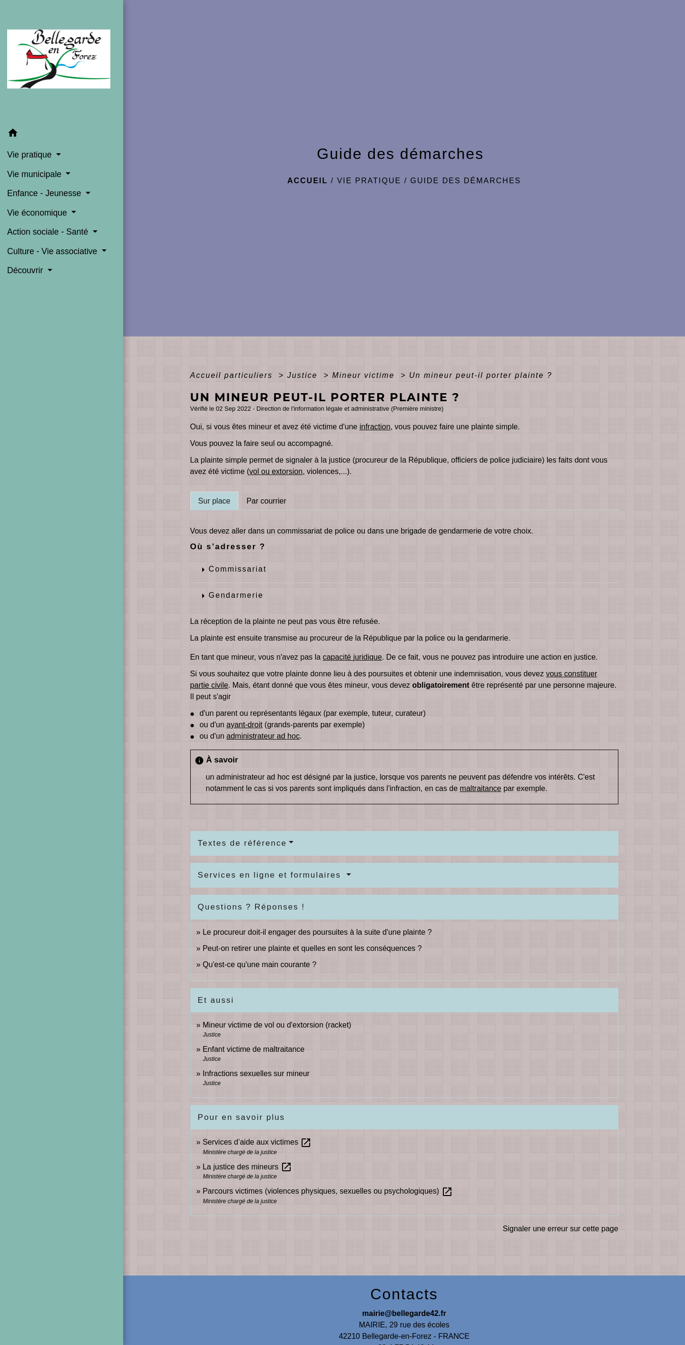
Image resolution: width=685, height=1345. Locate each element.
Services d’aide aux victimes (257, 1142)
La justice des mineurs (247, 1167)
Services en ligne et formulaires (271, 875)
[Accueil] (61, 62)
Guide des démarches (466, 181)
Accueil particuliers (233, 375)
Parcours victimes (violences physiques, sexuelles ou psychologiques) (328, 1191)
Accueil (307, 181)
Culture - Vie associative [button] (53, 251)
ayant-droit (244, 725)
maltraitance (480, 788)
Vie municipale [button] (35, 174)
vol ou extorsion (276, 471)
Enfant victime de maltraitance (253, 1049)
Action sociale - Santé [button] (48, 232)
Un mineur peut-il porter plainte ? (480, 375)
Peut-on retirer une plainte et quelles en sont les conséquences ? (312, 948)
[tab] (214, 501)
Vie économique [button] (38, 213)
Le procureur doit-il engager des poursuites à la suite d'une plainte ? (317, 932)
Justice (304, 375)
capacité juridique (352, 657)
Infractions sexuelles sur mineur (256, 1073)
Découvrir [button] (26, 270)
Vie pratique (369, 181)
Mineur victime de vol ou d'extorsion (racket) (277, 1025)
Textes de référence (242, 843)
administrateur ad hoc (263, 736)
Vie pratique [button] (30, 154)
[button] (61, 134)
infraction (375, 427)
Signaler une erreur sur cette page (560, 1229)
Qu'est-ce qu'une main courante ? (259, 964)
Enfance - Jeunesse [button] (45, 193)
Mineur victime (365, 375)
